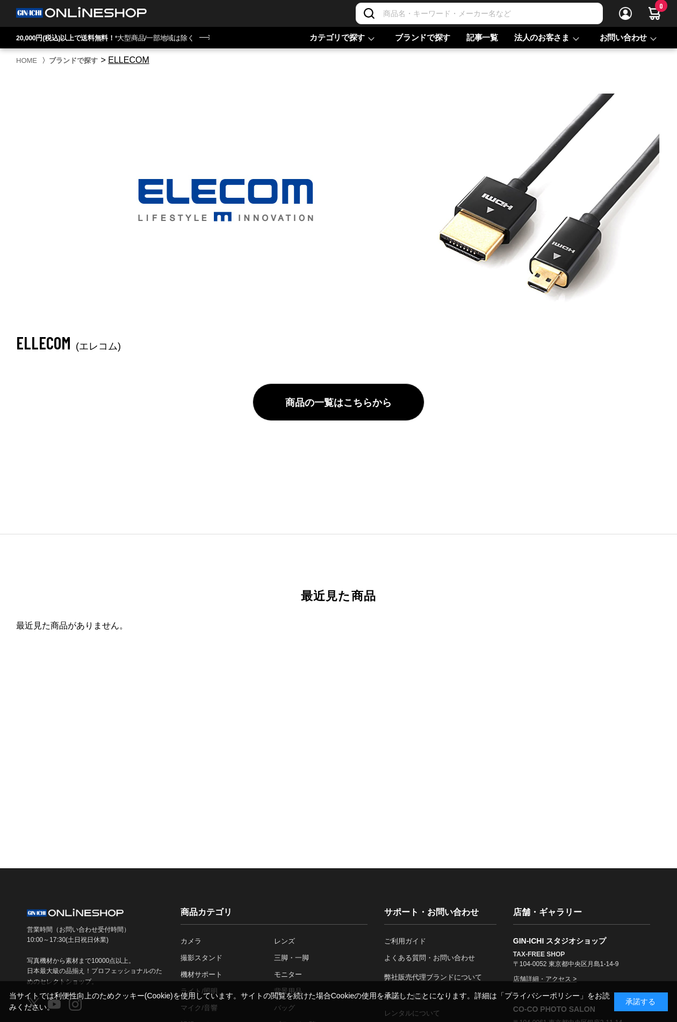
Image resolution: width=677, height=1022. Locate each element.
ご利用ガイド (405, 941)
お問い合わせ (623, 37)
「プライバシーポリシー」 (542, 995)
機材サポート (201, 974)
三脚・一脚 (291, 958)
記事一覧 (482, 37)
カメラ (191, 941)
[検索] (369, 13)
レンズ (284, 941)
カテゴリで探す (337, 37)
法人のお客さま (542, 37)
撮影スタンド (201, 958)
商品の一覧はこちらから (338, 402)
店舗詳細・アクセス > (545, 979)
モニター (288, 974)
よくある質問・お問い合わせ (429, 958)
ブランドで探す (422, 37)
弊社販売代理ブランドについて (433, 977)
